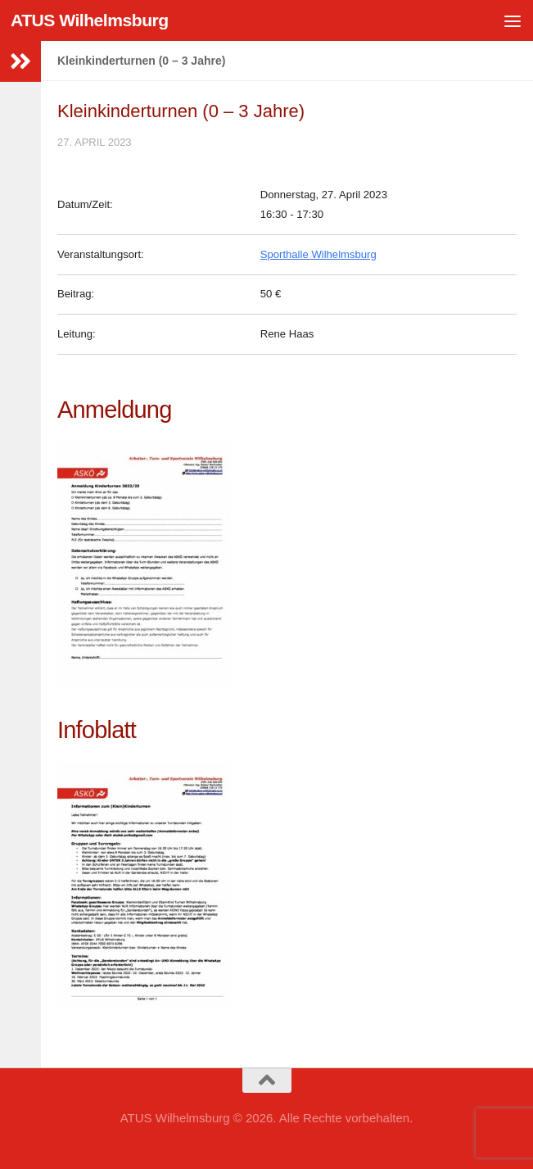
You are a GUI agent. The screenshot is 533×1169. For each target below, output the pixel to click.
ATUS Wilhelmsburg (90, 20)
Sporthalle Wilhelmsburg (318, 254)
